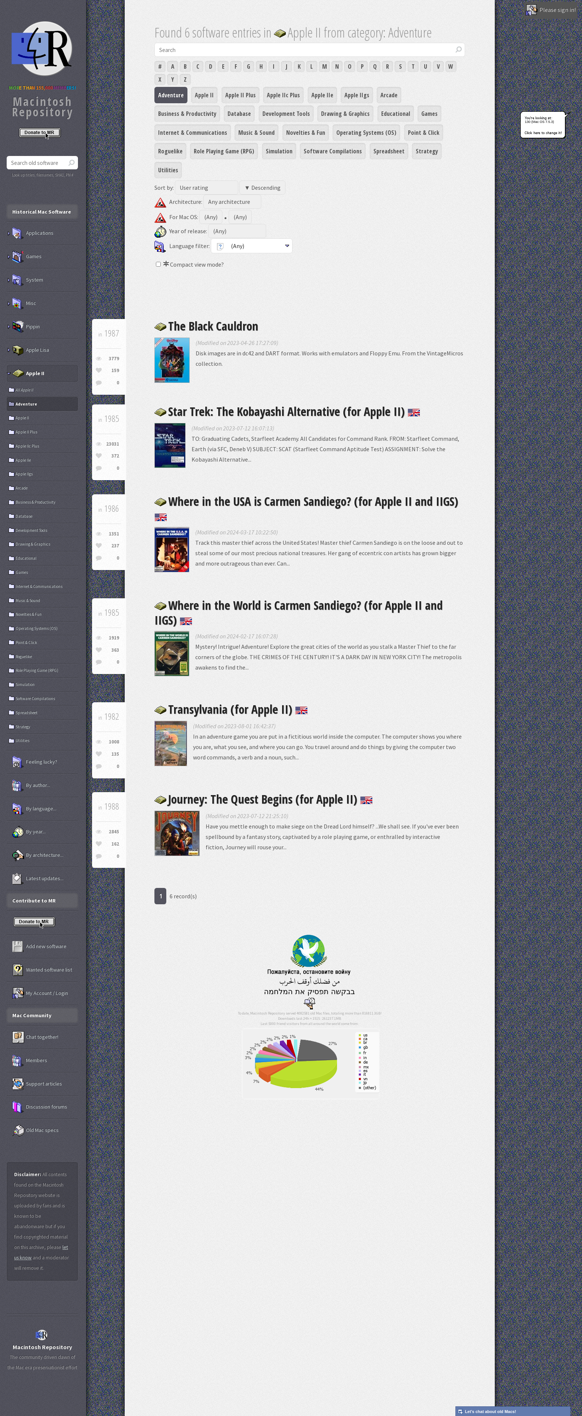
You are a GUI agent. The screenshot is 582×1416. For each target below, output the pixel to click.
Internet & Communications (192, 132)
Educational (395, 114)
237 (115, 545)
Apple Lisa (30, 350)
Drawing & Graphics (345, 114)
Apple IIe (322, 95)
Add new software (39, 947)
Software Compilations (333, 151)
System (27, 280)
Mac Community (32, 1015)
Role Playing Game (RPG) (224, 151)
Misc (24, 303)
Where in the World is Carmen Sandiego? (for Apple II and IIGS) (298, 612)
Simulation (279, 151)
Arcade (389, 95)
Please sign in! (551, 10)
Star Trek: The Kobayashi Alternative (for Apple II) (287, 411)
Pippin (26, 327)
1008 (114, 741)
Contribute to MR (34, 900)
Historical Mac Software (41, 211)
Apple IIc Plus (283, 95)
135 (115, 754)
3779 (114, 358)
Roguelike (170, 151)
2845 (114, 831)
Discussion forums (39, 1107)
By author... (31, 785)
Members (29, 1061)
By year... (29, 832)
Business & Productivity (187, 114)
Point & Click (423, 132)
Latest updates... (37, 879)
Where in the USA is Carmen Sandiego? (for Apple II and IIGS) (306, 507)
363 (115, 650)
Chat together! (35, 1037)
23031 (112, 444)
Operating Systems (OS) (366, 132)
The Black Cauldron (206, 326)
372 (115, 455)
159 (115, 370)
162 (115, 844)
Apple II (204, 95)
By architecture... (37, 855)
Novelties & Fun (305, 132)
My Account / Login (40, 993)
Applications (32, 233)
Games (429, 114)
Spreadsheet (389, 151)
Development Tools (286, 114)
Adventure (171, 95)
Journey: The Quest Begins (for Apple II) (263, 799)
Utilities (168, 170)
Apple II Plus (240, 95)
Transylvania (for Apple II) (231, 709)
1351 (114, 533)
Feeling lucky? (34, 762)
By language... (34, 809)
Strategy (427, 151)
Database (239, 114)
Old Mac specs (35, 1130)
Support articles (37, 1084)
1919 (114, 637)
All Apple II (24, 390)
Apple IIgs (356, 95)
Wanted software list (42, 970)
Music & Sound (256, 132)
